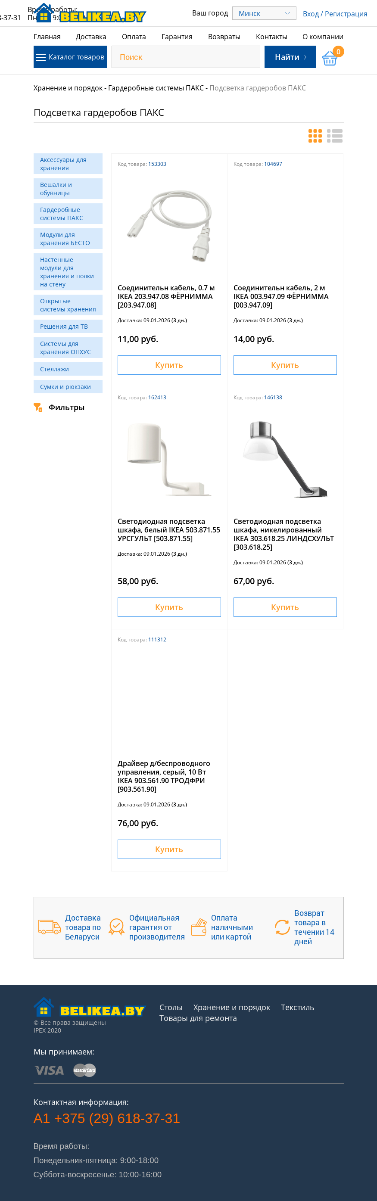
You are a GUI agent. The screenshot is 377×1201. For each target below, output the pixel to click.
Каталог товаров (70, 57)
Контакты (271, 36)
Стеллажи (54, 369)
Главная (47, 36)
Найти (291, 57)
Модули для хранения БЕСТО (65, 238)
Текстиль (298, 1007)
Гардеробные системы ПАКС (156, 88)
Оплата (134, 36)
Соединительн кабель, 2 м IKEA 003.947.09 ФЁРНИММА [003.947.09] (281, 296)
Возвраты (224, 36)
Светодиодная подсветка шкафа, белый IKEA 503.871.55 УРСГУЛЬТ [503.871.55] (169, 530)
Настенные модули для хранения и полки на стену (67, 271)
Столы (171, 1007)
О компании (322, 36)
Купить (169, 365)
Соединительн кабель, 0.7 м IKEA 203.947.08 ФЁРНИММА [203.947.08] (166, 296)
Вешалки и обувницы (56, 188)
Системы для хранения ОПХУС (65, 347)
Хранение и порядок (68, 88)
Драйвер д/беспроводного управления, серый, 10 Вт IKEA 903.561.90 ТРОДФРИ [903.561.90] (164, 776)
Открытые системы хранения (68, 305)
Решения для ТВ (64, 326)
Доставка (91, 36)
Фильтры (59, 407)
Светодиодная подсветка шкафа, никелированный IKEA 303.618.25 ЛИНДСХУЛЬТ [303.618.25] (284, 534)
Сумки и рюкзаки (65, 387)
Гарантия (177, 36)
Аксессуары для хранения (63, 164)
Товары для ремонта (198, 1018)
